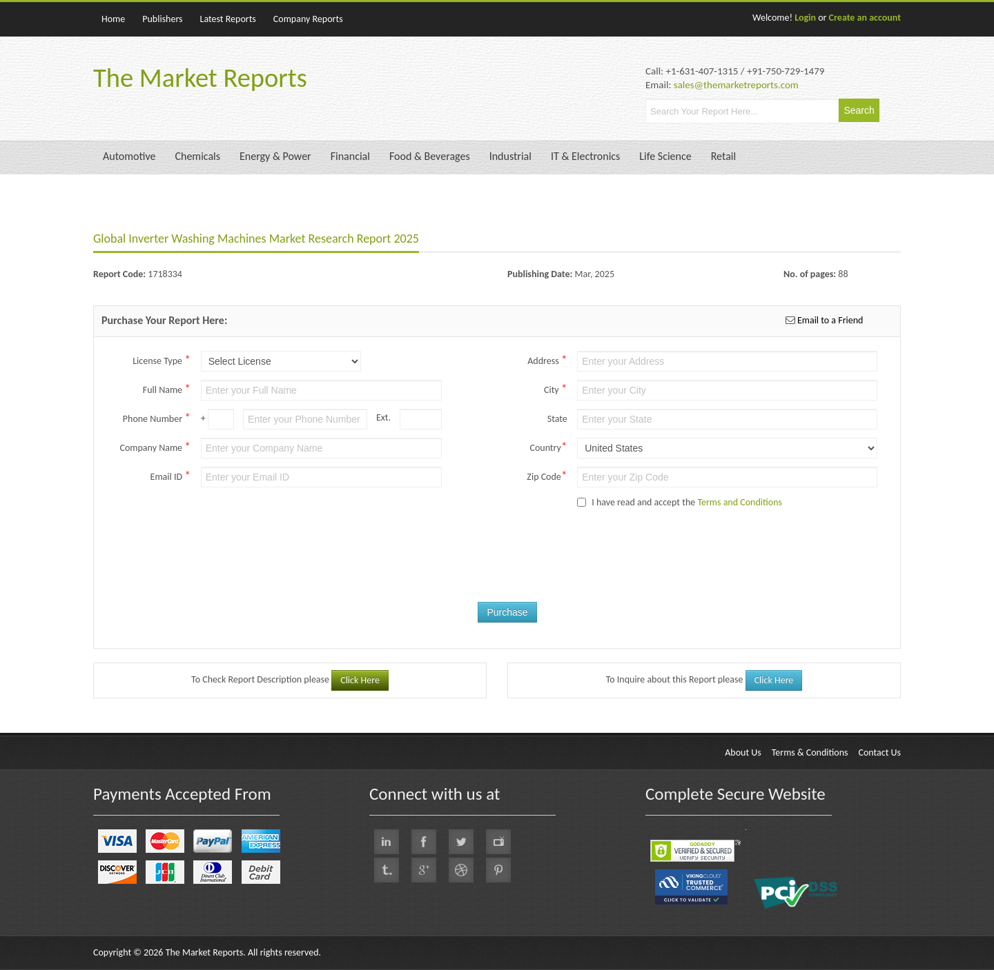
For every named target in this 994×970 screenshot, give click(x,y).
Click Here (360, 680)
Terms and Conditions (739, 502)
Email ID (170, 475)
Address (547, 359)
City (555, 388)
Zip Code (547, 475)
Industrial (510, 156)
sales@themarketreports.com (736, 85)
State (557, 419)
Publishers (162, 19)
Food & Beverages (429, 156)
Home (113, 19)
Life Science (665, 156)
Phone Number (157, 417)
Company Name (155, 446)
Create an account (865, 17)
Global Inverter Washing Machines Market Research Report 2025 (256, 238)
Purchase (507, 612)
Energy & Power (275, 156)
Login (805, 17)
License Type (162, 359)
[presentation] (527, 568)
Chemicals (197, 156)
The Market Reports (200, 78)
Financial (350, 156)
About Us (743, 752)
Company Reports (308, 19)
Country (548, 446)
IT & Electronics (585, 156)
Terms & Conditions (810, 752)
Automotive (129, 156)
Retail (723, 156)
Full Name (167, 388)
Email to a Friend (829, 320)
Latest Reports (228, 19)
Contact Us (879, 752)
